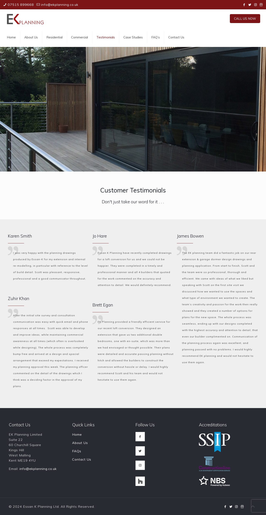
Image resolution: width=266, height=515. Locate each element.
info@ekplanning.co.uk (59, 4)
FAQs (76, 451)
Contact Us (81, 459)
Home (77, 434)
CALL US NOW (245, 19)
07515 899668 (21, 4)
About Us (80, 443)
